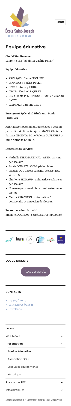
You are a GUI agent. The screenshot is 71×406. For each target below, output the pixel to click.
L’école (10, 328)
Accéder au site (36, 271)
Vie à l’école (13, 335)
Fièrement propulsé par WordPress (44, 400)
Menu (60, 22)
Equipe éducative (19, 351)
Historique (14, 374)
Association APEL (16, 382)
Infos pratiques (15, 389)
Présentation (14, 343)
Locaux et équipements (23, 366)
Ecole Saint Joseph (15, 400)
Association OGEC (19, 359)
